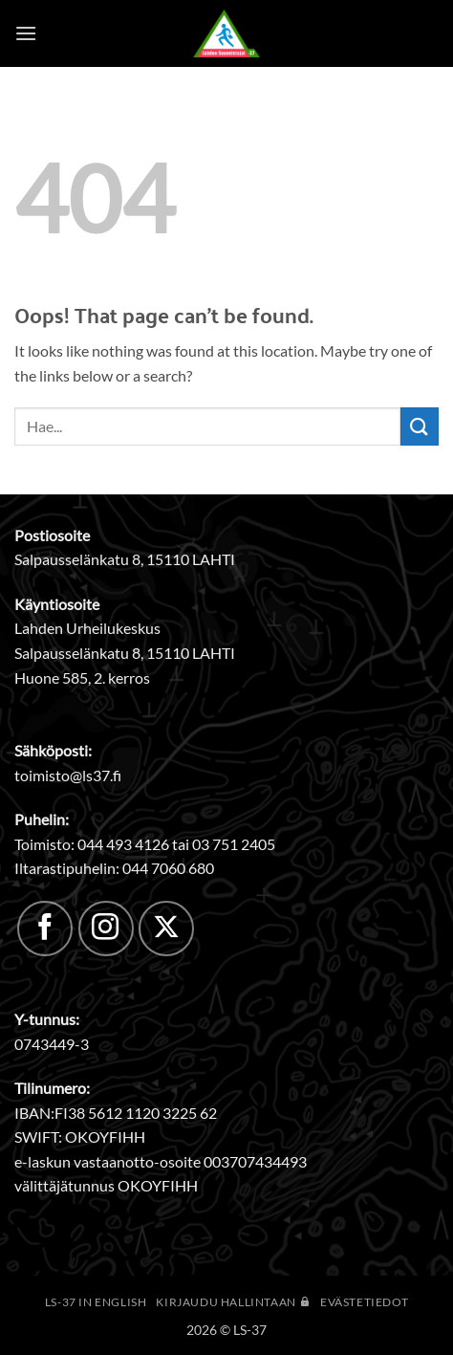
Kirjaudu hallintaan (233, 1302)
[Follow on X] (166, 928)
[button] (25, 33)
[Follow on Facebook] (45, 928)
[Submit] (419, 426)
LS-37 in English (96, 1302)
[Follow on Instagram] (106, 928)
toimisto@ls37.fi (67, 775)
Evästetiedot (364, 1302)
